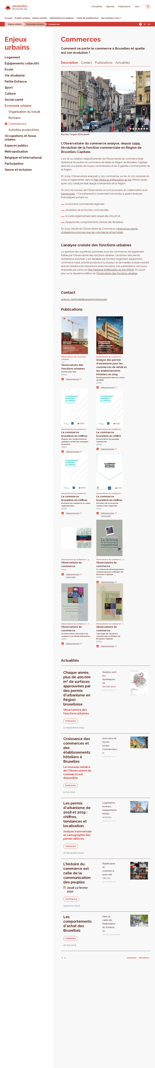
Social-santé (14, 99)
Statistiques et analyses (62, 18)
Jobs (136, 6)
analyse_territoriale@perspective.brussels (84, 299)
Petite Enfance (16, 81)
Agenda (110, 6)
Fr (140, 24)
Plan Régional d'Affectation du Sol (112, 179)
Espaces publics (16, 145)
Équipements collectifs (22, 63)
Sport (9, 87)
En (149, 24)
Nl (145, 24)
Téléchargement (72, 379)
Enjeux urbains (40, 18)
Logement (12, 57)
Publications (124, 6)
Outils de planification (87, 18)
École (9, 69)
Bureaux (14, 118)
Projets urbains (22, 18)
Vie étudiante (15, 75)
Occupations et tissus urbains (20, 137)
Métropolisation (16, 151)
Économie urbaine (35, 24)
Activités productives (23, 130)
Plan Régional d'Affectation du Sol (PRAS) (111, 269)
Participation (14, 163)
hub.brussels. (68, 193)
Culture (10, 93)
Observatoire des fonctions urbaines (117, 273)
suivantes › (132, 958)
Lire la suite (105, 516)
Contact (86, 62)
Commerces (54, 24)
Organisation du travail (24, 112)
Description (69, 62)
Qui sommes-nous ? (111, 18)
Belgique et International (23, 157)
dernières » (144, 958)
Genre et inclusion (18, 169)
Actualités (97, 6)
